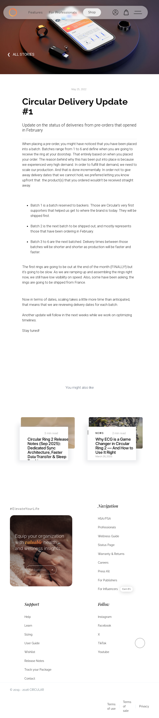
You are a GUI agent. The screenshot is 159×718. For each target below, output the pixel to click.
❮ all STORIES (20, 54)
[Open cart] (126, 12)
